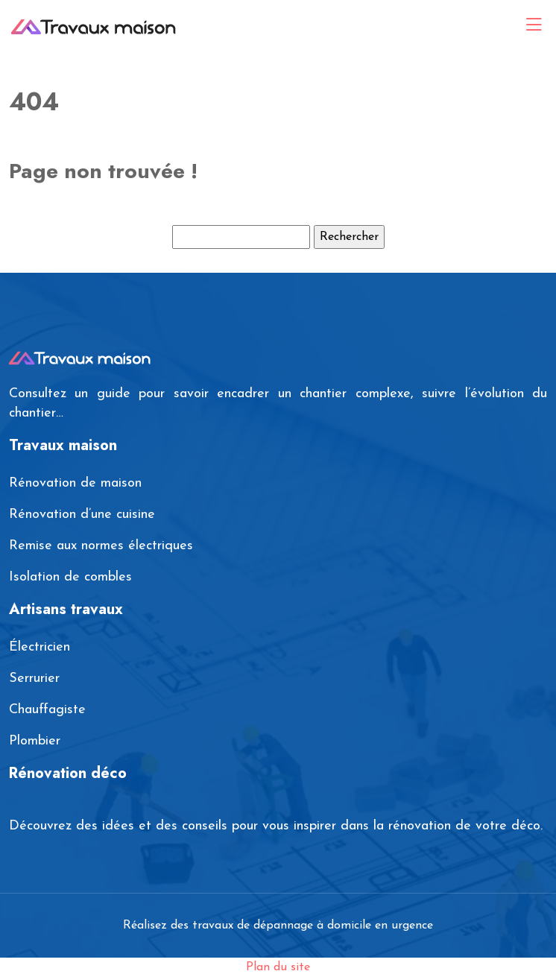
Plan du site (278, 967)
